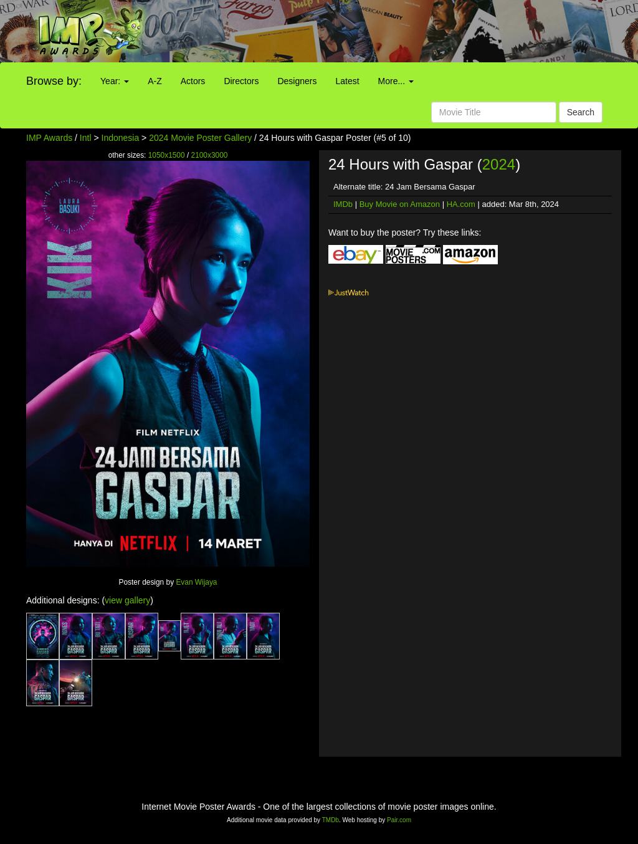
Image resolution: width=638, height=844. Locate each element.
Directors (241, 81)
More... (396, 81)
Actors (193, 81)
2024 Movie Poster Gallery (200, 138)
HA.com (461, 204)
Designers (297, 81)
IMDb (343, 204)
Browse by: (54, 81)
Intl (86, 138)
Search (580, 112)
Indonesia (121, 138)
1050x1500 (166, 155)
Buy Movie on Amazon (399, 204)
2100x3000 (209, 155)
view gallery (127, 600)
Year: (114, 81)
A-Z (155, 81)
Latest (347, 81)
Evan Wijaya (196, 582)
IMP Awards (49, 138)
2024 (498, 164)
